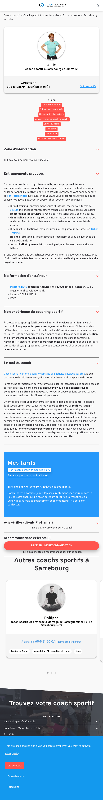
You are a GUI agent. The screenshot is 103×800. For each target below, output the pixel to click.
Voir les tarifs (88, 86)
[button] (48, 672)
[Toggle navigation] (5, 5)
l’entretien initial (17, 196)
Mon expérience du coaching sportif (33, 312)
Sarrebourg (90, 15)
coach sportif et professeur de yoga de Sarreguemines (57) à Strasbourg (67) (51, 621)
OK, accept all (15, 765)
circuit (14, 210)
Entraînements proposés (24, 174)
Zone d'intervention (20, 149)
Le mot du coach (17, 363)
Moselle (75, 15)
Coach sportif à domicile (37, 15)
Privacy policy (12, 753)
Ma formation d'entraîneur (25, 276)
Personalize (13, 787)
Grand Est (61, 15)
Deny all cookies (16, 776)
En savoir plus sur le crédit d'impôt (28, 476)
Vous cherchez (51, 716)
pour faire (9, 728)
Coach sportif (12, 15)
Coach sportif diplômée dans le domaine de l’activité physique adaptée (44, 374)
